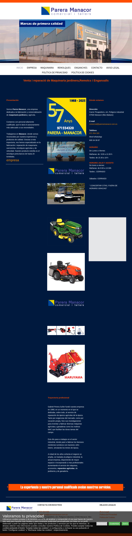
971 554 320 (94, 133)
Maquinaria (47, 67)
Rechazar (102, 523)
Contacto (96, 67)
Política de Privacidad (55, 72)
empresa (12, 160)
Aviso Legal (112, 67)
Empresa (32, 67)
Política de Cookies (82, 72)
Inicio (19, 67)
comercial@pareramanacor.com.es (103, 124)
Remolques (64, 67)
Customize (114, 523)
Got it (125, 523)
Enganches (80, 67)
